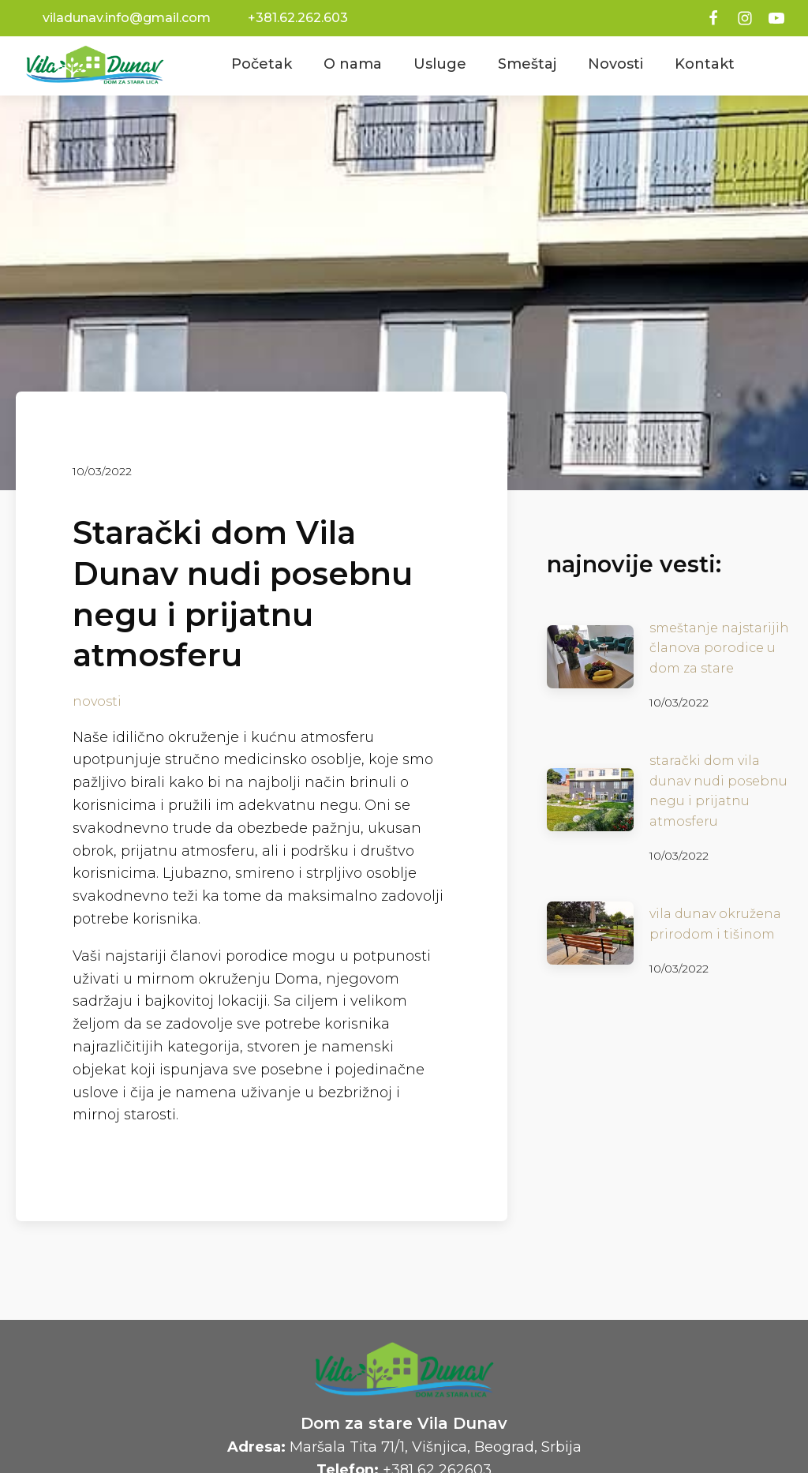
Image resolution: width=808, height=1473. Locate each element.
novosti (97, 701)
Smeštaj (527, 64)
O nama (353, 64)
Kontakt (705, 64)
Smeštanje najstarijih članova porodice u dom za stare (719, 648)
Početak (261, 64)
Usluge (439, 64)
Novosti (615, 64)
